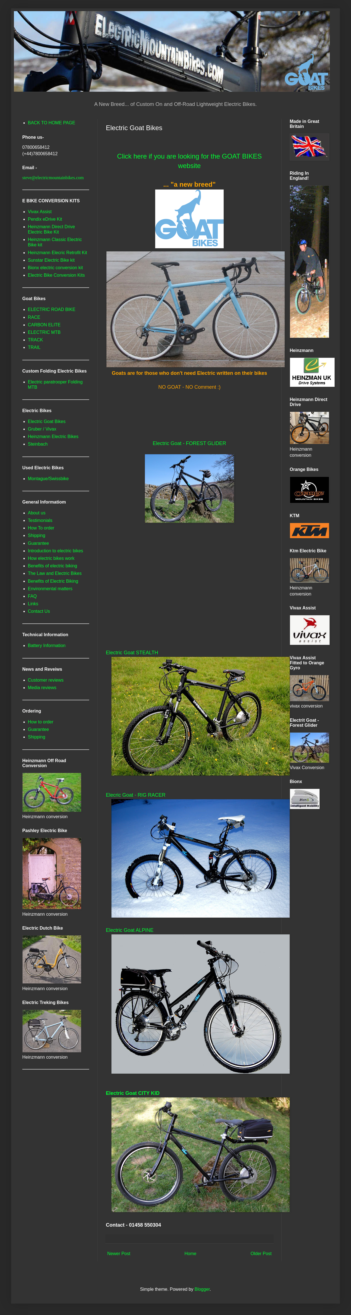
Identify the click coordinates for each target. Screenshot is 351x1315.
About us (36, 513)
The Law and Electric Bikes (55, 573)
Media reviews (42, 687)
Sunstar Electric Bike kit (51, 260)
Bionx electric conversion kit (55, 267)
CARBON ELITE (44, 324)
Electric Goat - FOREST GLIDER (189, 443)
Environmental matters (50, 588)
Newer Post (118, 1253)
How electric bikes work (51, 558)
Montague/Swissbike (48, 478)
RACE (34, 317)
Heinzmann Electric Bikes (53, 436)
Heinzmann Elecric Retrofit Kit (57, 252)
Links (33, 603)
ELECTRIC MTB (44, 332)
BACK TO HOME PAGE (51, 122)
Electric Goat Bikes (46, 421)
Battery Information (46, 645)
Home (190, 1253)
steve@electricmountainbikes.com (53, 177)
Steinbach (38, 444)
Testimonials (40, 520)
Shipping (36, 535)
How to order (40, 722)
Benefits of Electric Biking (53, 581)
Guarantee (38, 543)
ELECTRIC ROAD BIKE (51, 309)
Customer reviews (46, 680)
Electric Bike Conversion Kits (56, 275)
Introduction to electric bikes (55, 550)
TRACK (35, 339)
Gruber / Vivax (42, 429)
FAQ (32, 596)
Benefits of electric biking (52, 565)
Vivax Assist (40, 211)
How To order (41, 528)
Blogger (201, 1289)
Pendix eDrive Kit (45, 219)
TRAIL (34, 347)
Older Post (261, 1253)
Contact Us (39, 611)
